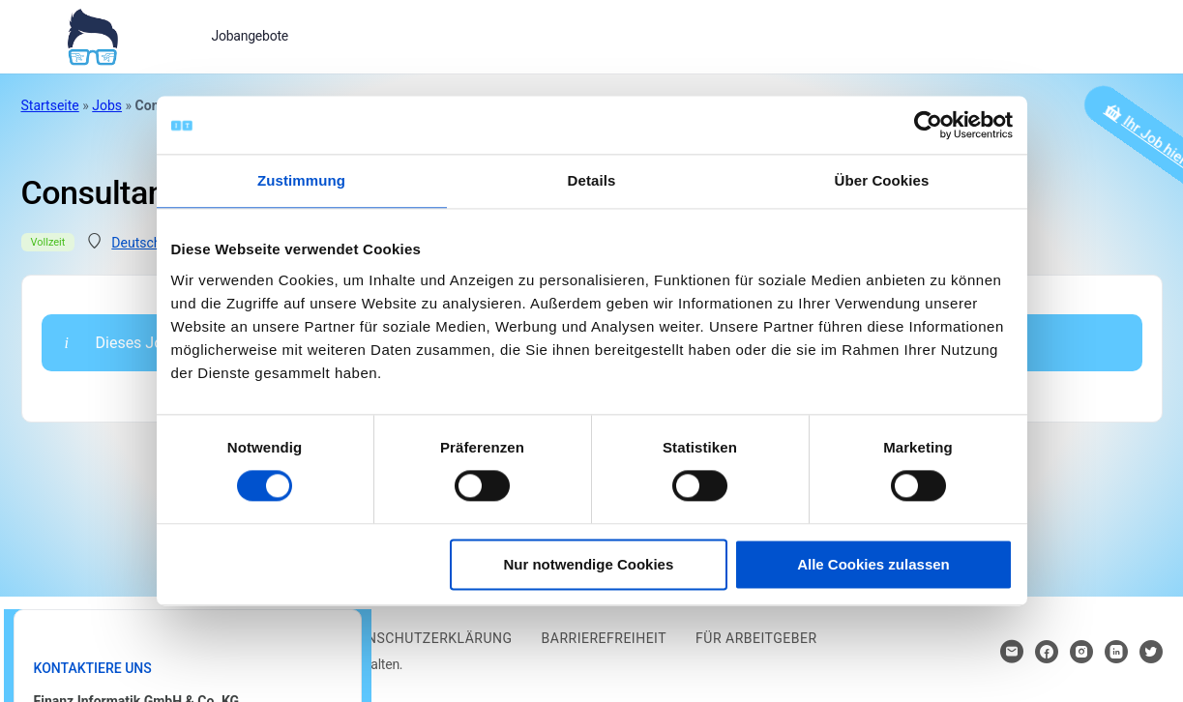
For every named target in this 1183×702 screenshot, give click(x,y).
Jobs (107, 105)
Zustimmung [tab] (301, 180)
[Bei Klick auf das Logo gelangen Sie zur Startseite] (92, 34)
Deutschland (149, 242)
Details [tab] (592, 180)
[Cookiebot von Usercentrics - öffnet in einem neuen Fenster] (928, 124)
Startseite (50, 105)
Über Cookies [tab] (882, 180)
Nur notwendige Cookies (588, 564)
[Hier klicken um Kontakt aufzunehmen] (1011, 651)
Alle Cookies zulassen (873, 564)
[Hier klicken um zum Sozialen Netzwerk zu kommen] (1046, 651)
